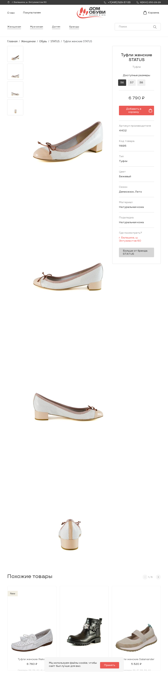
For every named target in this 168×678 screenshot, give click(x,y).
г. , (28, 2)
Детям (57, 32)
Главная (12, 46)
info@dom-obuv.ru (47, 648)
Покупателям (32, 15)
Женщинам (14, 32)
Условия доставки (149, 636)
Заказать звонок (20, 643)
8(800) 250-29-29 (18, 656)
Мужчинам (37, 32)
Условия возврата (148, 649)
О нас (11, 15)
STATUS (55, 46)
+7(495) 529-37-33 (18, 651)
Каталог (87, 628)
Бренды (76, 32)
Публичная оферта (149, 654)
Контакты (115, 642)
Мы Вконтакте (48, 642)
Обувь (43, 46)
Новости (115, 636)
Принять (111, 665)
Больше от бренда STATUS (131, 250)
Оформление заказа (145, 643)
